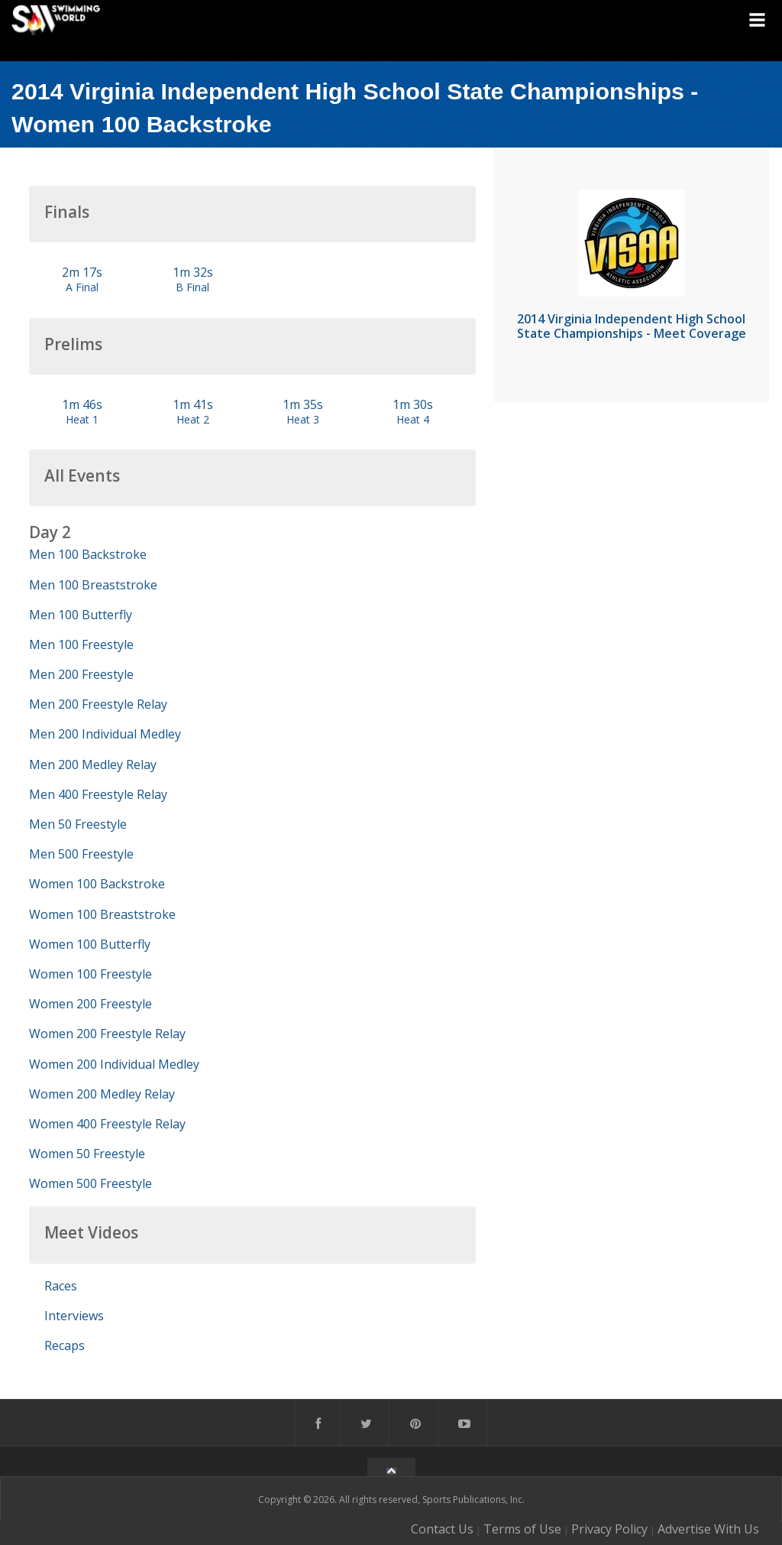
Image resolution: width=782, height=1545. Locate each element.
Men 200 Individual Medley (105, 733)
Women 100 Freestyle (90, 974)
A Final (82, 287)
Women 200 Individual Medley (114, 1064)
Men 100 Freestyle (81, 644)
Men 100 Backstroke (88, 554)
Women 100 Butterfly (89, 944)
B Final (192, 287)
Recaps (64, 1345)
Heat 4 (412, 419)
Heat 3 (302, 419)
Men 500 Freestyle (81, 854)
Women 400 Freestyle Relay (107, 1123)
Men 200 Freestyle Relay (98, 704)
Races (60, 1285)
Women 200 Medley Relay (102, 1094)
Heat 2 (192, 419)
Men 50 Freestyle (78, 824)
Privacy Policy (609, 1529)
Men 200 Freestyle (81, 674)
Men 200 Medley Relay (93, 764)
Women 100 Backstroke (97, 883)
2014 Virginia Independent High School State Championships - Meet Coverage (631, 326)
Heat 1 (82, 419)
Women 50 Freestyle (87, 1153)
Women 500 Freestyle (90, 1183)
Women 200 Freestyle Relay (107, 1033)
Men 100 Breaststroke (93, 584)
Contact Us (442, 1529)
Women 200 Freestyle (90, 1003)
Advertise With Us (708, 1529)
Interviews (74, 1315)
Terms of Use (522, 1529)
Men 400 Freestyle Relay (98, 794)
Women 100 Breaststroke (102, 914)
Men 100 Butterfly (80, 614)
